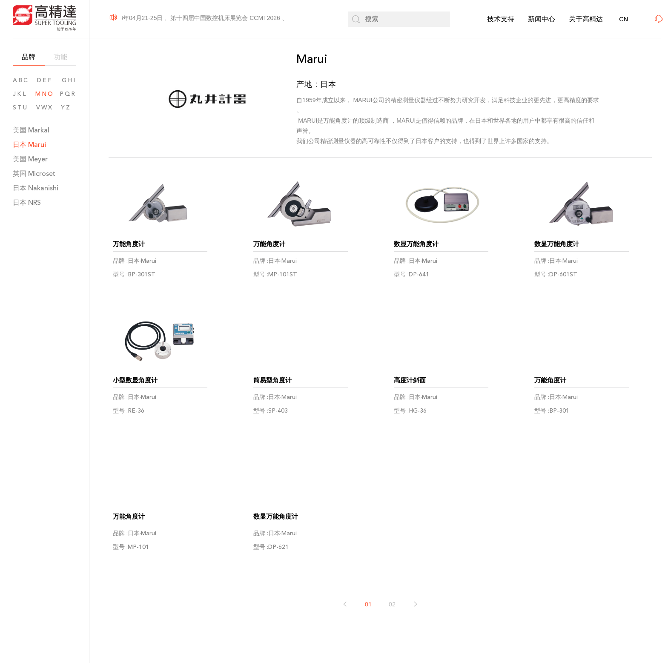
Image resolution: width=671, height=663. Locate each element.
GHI (69, 80)
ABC (21, 80)
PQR (68, 94)
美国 (31, 130)
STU (20, 107)
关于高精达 (586, 19)
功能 (60, 56)
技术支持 (500, 19)
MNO (44, 94)
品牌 (28, 56)
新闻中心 (541, 19)
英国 (34, 173)
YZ (68, 107)
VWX (44, 107)
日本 (29, 144)
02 (392, 606)
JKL (20, 94)
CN (623, 19)
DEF (44, 80)
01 (368, 606)
